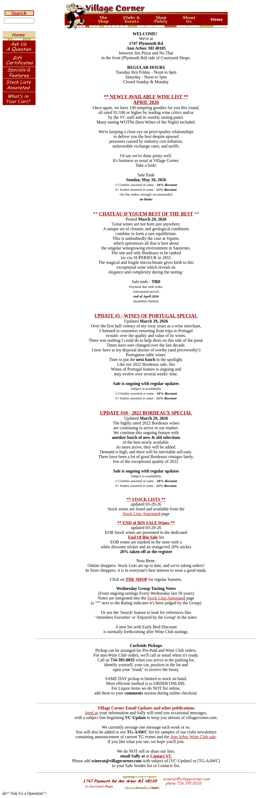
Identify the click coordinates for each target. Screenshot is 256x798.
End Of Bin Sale (143, 537)
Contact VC (161, 756)
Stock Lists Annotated (141, 513)
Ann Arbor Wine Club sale (193, 737)
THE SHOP (136, 579)
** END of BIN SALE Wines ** (146, 523)
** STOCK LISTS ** (146, 499)
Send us (91, 712)
